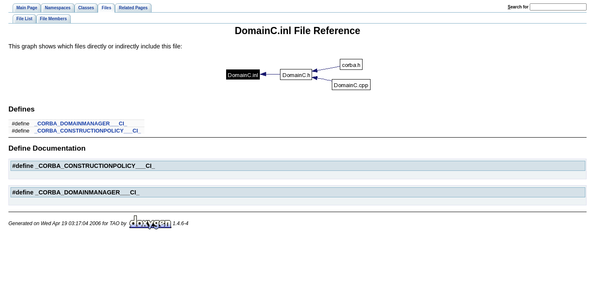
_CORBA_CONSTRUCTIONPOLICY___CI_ (88, 131)
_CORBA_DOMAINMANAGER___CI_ (81, 123)
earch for (518, 7)
